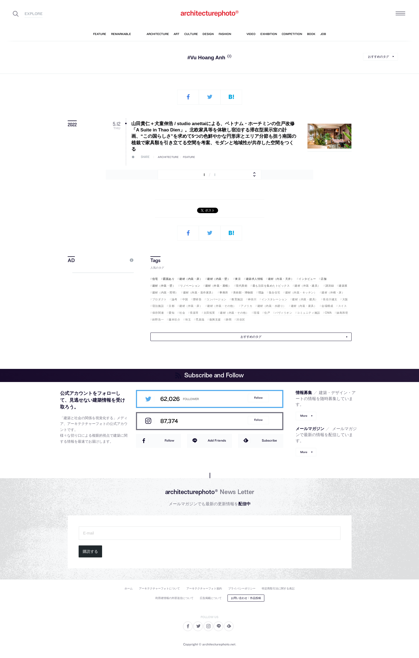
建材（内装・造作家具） (199, 292)
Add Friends (217, 440)
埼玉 (188, 319)
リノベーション (190, 285)
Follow (258, 398)
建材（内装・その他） (234, 312)
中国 (185, 299)
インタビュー (307, 278)
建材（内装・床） (190, 278)
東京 (238, 278)
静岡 (228, 319)
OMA (328, 312)
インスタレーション (274, 299)
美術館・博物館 (243, 292)
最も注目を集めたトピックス (271, 285)
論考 (174, 299)
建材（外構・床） (333, 292)
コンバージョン (216, 299)
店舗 (323, 278)
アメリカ (246, 305)
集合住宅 (274, 292)
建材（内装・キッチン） (301, 292)
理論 (261, 292)
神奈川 (252, 299)
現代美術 (241, 285)
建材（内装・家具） (304, 305)
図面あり (168, 278)
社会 (182, 312)
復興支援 (215, 319)
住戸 (267, 312)
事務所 (223, 292)
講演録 (329, 285)
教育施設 (237, 299)
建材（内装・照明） (165, 292)
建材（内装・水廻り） (271, 305)
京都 (171, 305)
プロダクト (159, 299)
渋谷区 (240, 319)
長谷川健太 (330, 299)
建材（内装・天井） (281, 278)
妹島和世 (342, 312)
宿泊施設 (158, 305)
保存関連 (158, 312)
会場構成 (327, 305)
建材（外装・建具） (307, 285)
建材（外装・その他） (221, 305)
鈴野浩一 (158, 319)
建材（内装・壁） (218, 278)
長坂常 (194, 312)
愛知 (171, 312)
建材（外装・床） (190, 305)
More (303, 416)
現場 (256, 312)
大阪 (345, 299)
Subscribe (269, 440)
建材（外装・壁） (163, 285)
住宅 (155, 278)
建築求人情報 (254, 278)
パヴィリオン (283, 312)
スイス (342, 305)
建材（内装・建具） (305, 299)
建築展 (343, 285)
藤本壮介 (174, 319)
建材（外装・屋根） (218, 285)
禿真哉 (200, 319)
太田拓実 (209, 312)
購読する (90, 551)
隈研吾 (197, 299)
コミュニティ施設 (308, 312)
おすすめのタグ (378, 56)
